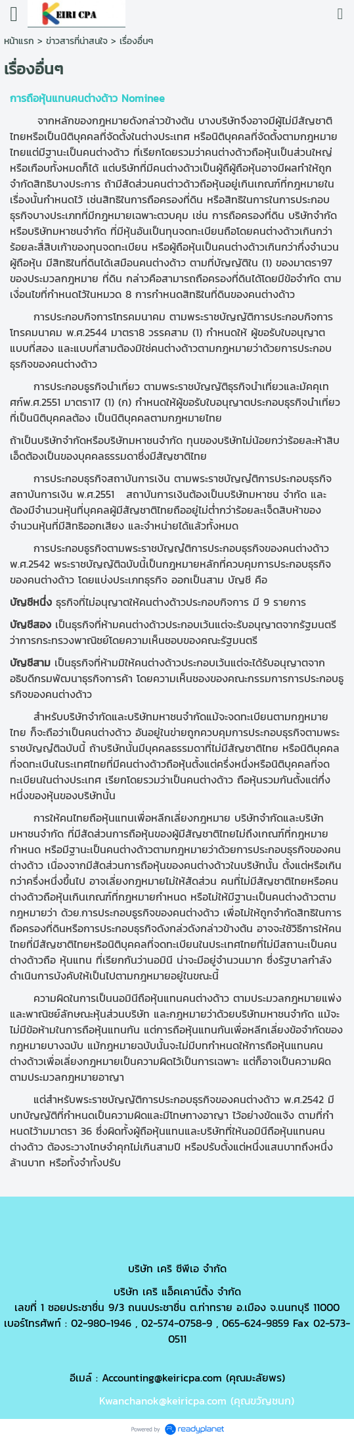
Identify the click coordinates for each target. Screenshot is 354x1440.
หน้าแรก (19, 41)
